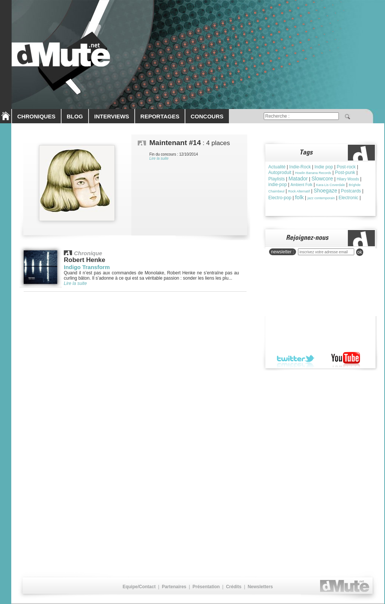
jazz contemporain (321, 198)
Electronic (348, 197)
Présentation (206, 586)
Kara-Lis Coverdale (330, 185)
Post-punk (345, 172)
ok (359, 252)
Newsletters (260, 586)
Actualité (277, 167)
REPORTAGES (159, 116)
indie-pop (277, 184)
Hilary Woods (348, 179)
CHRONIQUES (36, 116)
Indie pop (323, 167)
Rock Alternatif (299, 191)
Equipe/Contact (139, 586)
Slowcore (322, 179)
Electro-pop (279, 197)
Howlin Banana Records (313, 173)
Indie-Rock (300, 167)
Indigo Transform (87, 267)
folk (299, 197)
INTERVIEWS (111, 116)
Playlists (276, 179)
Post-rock (346, 167)
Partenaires (174, 586)
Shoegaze (325, 191)
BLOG (75, 116)
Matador (298, 179)
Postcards (351, 191)
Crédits (233, 586)
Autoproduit (279, 172)
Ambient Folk (301, 185)
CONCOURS (207, 116)
